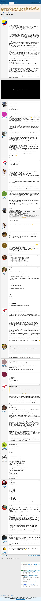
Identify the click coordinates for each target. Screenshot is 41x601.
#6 (39, 169)
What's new (16, 2)
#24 (39, 535)
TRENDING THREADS (26, 562)
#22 (39, 480)
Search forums (6, 4)
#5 (39, 160)
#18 (39, 384)
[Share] (38, 20)
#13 (39, 267)
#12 (39, 255)
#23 (39, 505)
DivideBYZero (4, 25)
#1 (39, 20)
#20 (39, 442)
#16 (39, 359)
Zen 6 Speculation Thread (29, 584)
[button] (19, 3)
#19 (39, 405)
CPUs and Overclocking (26, 568)
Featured (6, 2)
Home (2, 2)
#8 (39, 208)
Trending (2, 4)
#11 (39, 243)
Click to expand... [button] (24, 217)
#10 (39, 232)
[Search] (39, 3)
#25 (39, 546)
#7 (39, 191)
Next (6, 17)
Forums (11, 2)
